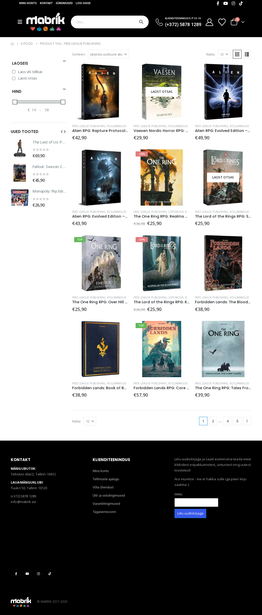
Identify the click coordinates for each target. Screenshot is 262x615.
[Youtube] (225, 3)
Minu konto (28, 3)
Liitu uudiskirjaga (190, 513)
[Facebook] (218, 3)
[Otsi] (140, 22)
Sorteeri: (78, 54)
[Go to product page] (100, 92)
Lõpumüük (175, 212)
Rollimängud (116, 126)
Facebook (16, 573)
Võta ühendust (103, 487)
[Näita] (224, 54)
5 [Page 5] (237, 420)
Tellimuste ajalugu (106, 479)
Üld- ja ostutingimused (109, 495)
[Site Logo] (45, 22)
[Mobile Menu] (22, 22)
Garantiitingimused (106, 504)
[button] (237, 54)
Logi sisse (83, 3)
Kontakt (46, 3)
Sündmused (64, 3)
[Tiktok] (241, 3)
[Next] (247, 421)
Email (178, 494)
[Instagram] (233, 3)
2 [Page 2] (213, 420)
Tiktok (49, 573)
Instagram (38, 573)
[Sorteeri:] (108, 54)
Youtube (27, 573)
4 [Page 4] (227, 420)
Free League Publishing (88, 126)
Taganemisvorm (104, 512)
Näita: (210, 54)
